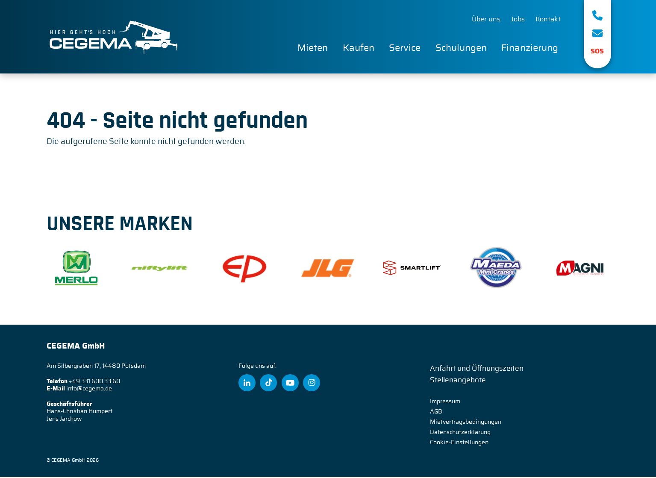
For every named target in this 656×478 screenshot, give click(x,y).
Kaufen (358, 48)
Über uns (486, 19)
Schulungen (461, 48)
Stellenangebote (458, 381)
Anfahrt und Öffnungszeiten (477, 369)
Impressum (445, 403)
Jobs (518, 19)
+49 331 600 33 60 (94, 383)
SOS (597, 51)
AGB (436, 413)
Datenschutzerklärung (460, 434)
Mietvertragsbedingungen (465, 423)
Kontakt (548, 19)
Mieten (312, 48)
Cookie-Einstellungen (459, 444)
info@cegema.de (89, 390)
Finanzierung (529, 48)
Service (405, 48)
